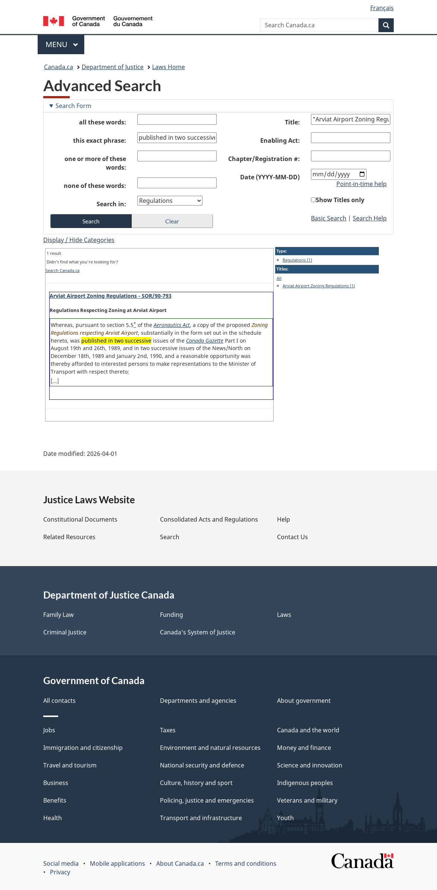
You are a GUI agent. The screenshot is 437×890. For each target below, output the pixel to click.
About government (304, 700)
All (279, 278)
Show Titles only (340, 200)
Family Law (58, 615)
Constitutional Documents (80, 519)
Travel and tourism (70, 765)
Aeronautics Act (172, 324)
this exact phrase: (99, 140)
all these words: (102, 122)
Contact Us (292, 537)
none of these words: (95, 186)
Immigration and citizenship (83, 748)
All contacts (59, 700)
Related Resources (69, 537)
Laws (284, 615)
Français (382, 8)
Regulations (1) (297, 260)
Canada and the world (308, 730)
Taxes (168, 730)
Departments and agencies (198, 700)
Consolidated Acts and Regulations (209, 519)
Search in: (111, 204)
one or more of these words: (95, 163)
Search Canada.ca (62, 270)
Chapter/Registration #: (264, 159)
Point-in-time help (361, 184)
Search (169, 537)
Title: (292, 122)
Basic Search (328, 218)
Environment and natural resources (210, 748)
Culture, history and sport (196, 783)
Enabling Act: (280, 140)
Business (55, 783)
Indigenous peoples (305, 783)
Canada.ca (58, 67)
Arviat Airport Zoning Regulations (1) (319, 285)
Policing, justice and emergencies (207, 800)
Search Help (370, 218)
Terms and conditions (245, 863)
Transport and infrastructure (201, 818)
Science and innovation (309, 765)
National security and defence (202, 765)
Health (52, 818)
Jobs (49, 730)
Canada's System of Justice (197, 632)
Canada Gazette (204, 340)
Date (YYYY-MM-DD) (270, 177)
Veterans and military (307, 800)
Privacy (60, 872)
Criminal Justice (65, 632)
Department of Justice (113, 67)
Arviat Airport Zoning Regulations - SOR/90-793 (111, 295)
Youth (285, 818)
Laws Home (168, 67)
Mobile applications (117, 863)
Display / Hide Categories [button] (78, 240)
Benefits (54, 800)
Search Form (73, 106)
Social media (61, 863)
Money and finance (304, 748)
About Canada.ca (180, 863)
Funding (171, 615)
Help (283, 519)
